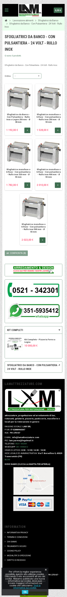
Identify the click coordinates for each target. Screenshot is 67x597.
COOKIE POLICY (14, 551)
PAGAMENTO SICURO (16, 546)
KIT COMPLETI (15, 330)
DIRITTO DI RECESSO (16, 560)
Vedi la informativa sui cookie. (27, 586)
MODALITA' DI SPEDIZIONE (19, 555)
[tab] (33, 330)
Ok (25, 592)
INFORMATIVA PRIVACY (17, 532)
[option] (33, 343)
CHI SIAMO (12, 541)
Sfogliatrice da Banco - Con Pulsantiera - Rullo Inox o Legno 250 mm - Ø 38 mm (18, 118)
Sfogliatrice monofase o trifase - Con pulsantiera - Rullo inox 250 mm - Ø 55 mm (49, 118)
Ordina (8, 76)
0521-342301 (21, 443)
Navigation (6, 10)
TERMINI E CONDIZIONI (17, 537)
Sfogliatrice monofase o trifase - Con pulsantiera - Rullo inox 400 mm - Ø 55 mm (49, 173)
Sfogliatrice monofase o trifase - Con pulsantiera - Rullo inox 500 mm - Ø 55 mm (33, 228)
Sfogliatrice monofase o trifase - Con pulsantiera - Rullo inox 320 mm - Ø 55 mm (18, 173)
